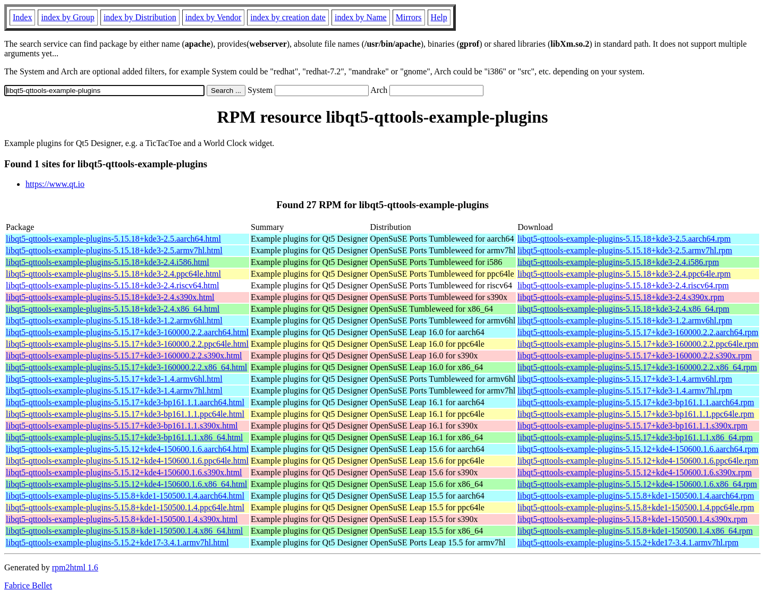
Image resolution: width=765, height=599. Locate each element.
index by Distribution (140, 17)
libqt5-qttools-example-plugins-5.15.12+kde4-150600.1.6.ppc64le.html (127, 460)
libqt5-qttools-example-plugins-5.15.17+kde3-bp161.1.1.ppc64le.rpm (635, 413)
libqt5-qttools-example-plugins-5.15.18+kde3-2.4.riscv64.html (112, 285)
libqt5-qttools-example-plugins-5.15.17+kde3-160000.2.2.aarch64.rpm (637, 332)
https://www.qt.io (55, 184)
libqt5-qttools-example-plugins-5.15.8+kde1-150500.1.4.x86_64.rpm (635, 530)
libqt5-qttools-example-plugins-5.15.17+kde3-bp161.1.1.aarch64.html (125, 402)
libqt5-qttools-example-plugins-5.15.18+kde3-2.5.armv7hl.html (114, 250)
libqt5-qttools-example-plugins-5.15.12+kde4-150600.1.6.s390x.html (124, 472)
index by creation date (288, 17)
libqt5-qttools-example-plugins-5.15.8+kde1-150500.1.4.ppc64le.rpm (635, 507)
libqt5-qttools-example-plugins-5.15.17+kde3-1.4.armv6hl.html (114, 378)
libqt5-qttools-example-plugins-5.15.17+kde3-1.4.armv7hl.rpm (624, 390)
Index (22, 17)
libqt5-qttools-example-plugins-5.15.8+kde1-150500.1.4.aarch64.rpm (635, 495)
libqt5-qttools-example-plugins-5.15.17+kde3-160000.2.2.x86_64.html (126, 367)
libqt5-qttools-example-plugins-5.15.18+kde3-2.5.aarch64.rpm (623, 238)
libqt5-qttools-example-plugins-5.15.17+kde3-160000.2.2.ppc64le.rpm (637, 343)
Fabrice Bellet (28, 585)
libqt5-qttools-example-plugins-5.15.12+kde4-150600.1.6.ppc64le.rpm (637, 460)
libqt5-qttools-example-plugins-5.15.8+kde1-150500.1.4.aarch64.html (125, 495)
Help (439, 17)
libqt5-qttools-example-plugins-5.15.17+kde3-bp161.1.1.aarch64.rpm (635, 402)
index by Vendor (213, 17)
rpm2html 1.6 (75, 567)
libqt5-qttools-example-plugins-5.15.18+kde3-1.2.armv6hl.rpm (624, 320)
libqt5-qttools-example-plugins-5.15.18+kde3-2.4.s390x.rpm (620, 297)
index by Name (361, 17)
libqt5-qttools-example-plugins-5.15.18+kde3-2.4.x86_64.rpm (623, 308)
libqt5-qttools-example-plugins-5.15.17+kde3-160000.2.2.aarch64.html (127, 332)
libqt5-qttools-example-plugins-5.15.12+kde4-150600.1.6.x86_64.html (126, 484)
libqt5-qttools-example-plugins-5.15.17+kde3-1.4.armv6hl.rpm (624, 378)
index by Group (67, 17)
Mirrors (409, 17)
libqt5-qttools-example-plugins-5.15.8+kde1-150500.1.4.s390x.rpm (632, 519)
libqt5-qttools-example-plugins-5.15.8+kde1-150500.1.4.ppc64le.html (125, 507)
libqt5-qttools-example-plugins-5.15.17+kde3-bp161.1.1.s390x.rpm (632, 425)
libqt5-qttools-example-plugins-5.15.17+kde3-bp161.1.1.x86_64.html (124, 437)
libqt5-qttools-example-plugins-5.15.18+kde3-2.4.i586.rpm (618, 262)
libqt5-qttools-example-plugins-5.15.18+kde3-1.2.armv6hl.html (114, 320)
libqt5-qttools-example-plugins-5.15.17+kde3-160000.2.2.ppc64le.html (127, 343)
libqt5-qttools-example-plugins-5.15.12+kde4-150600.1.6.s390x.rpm (634, 472)
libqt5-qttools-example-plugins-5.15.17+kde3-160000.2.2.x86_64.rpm (637, 367)
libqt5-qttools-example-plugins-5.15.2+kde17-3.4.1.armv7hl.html (117, 542)
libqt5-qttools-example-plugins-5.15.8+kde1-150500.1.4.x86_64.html (124, 530)
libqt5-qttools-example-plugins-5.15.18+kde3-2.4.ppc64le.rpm (623, 273)
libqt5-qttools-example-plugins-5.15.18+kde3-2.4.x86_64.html (112, 308)
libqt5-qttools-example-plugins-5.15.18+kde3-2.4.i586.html (107, 262)
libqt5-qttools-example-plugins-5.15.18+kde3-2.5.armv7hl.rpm (624, 250)
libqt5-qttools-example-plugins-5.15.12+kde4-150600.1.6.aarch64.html (127, 448)
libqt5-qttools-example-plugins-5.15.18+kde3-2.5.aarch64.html (113, 238)
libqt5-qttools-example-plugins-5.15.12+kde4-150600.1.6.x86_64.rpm (637, 484)
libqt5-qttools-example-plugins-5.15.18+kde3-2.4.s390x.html (110, 297)
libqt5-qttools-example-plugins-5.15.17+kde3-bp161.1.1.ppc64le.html (125, 413)
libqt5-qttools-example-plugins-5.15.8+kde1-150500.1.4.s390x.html (122, 519)
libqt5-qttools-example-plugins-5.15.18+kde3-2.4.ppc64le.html (113, 273)
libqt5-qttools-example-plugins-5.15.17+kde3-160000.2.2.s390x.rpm (634, 355)
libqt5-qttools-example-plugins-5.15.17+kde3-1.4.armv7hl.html (114, 390)
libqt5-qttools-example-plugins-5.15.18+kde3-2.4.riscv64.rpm (623, 285)
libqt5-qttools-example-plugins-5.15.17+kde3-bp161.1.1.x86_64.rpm (635, 437)
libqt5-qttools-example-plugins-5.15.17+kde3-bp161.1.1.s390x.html (122, 425)
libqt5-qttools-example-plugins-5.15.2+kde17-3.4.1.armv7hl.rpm (627, 542)
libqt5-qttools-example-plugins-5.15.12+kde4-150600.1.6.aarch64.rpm (637, 448)
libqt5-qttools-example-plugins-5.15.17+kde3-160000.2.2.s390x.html (124, 355)
